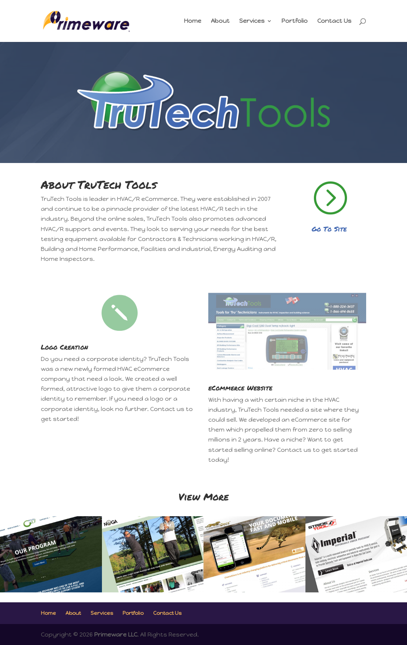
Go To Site (329, 229)
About (220, 21)
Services (252, 21)
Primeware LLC (115, 634)
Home (192, 21)
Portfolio (295, 21)
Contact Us (334, 21)
